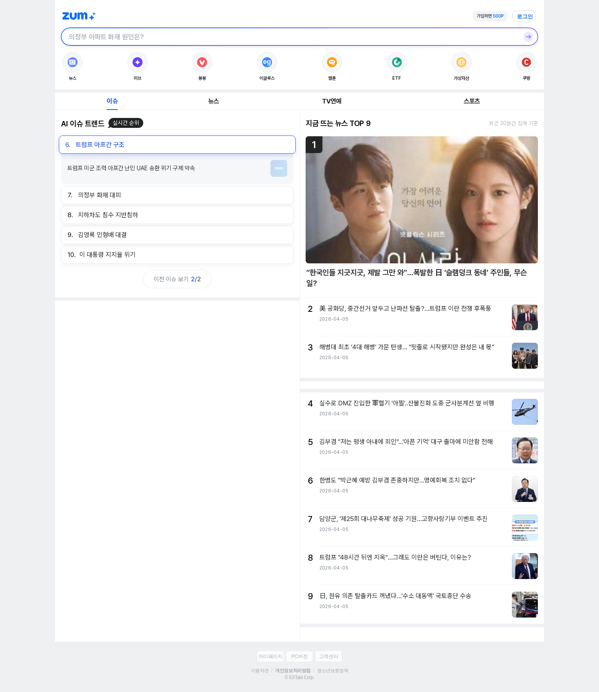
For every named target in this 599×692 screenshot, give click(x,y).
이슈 (112, 101)
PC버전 (299, 656)
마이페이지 (271, 656)
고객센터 (328, 656)
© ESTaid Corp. (299, 677)
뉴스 (213, 101)
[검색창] (289, 36)
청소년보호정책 (332, 670)
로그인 (525, 16)
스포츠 (472, 101)
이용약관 (260, 670)
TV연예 (332, 101)
